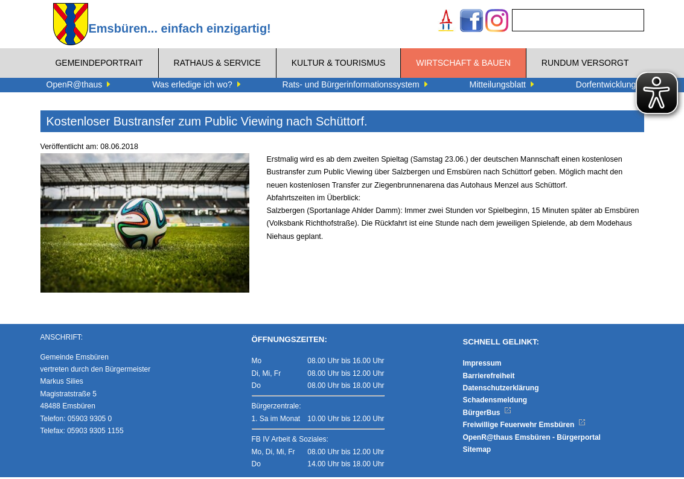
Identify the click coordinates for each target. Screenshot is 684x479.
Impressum (482, 364)
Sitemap (477, 450)
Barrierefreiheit (489, 377)
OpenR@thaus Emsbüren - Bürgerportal (532, 438)
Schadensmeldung (495, 402)
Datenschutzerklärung (501, 389)
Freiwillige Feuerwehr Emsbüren (524, 426)
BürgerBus (487, 414)
